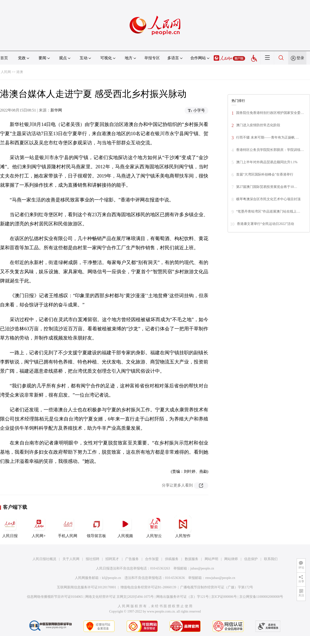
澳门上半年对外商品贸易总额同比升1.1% (266, 162)
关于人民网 (70, 559)
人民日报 (9, 527)
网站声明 (211, 559)
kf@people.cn (111, 578)
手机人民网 (67, 527)
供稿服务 (171, 559)
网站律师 (231, 559)
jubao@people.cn (202, 568)
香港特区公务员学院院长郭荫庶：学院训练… (270, 150)
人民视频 (125, 527)
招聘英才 (112, 559)
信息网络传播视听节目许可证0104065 (55, 597)
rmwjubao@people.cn (220, 578)
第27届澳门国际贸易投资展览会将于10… (266, 187)
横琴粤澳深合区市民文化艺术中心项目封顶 (268, 199)
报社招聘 (92, 559)
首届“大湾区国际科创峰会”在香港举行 (264, 174)
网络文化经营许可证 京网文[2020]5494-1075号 (119, 597)
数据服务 (191, 559)
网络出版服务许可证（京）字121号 (182, 597)
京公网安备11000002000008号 (261, 597)
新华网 (56, 110)
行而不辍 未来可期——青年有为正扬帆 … (267, 137)
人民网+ (38, 527)
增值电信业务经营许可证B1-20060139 (148, 587)
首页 (4, 58)
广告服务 (132, 559)
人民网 (6, 72)
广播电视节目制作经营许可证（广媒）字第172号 (216, 587)
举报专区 (152, 58)
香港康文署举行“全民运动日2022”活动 (265, 224)
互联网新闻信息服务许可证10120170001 (86, 587)
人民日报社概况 (44, 559)
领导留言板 (96, 527)
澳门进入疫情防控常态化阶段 (258, 125)
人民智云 (154, 527)
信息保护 (251, 559)
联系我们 (271, 559)
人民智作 (182, 527)
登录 (300, 58)
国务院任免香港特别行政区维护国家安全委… (270, 113)
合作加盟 (152, 559)
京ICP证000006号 (224, 597)
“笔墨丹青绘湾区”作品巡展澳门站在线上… (268, 211)
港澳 (19, 72)
